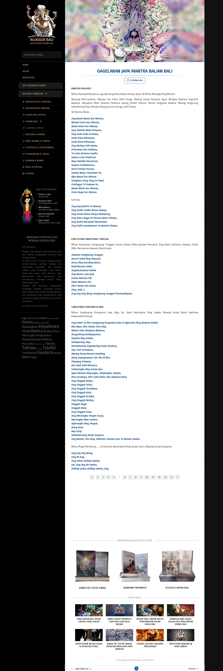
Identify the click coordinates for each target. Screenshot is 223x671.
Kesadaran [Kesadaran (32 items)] (30, 327)
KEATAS (192, 669)
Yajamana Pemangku (135, 587)
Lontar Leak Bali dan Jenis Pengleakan (150, 645)
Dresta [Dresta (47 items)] (27, 322)
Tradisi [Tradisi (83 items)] (49, 348)
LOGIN (25, 71)
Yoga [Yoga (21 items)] (34, 357)
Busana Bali (47, 201)
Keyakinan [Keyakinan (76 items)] (49, 326)
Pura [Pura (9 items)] (36, 344)
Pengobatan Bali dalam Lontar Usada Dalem (89, 620)
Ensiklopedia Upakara (38, 101)
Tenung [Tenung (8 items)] (39, 349)
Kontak (30, 173)
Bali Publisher (148, 660)
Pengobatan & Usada (37, 154)
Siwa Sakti (49, 221)
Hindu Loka (44, 195)
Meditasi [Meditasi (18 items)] (48, 331)
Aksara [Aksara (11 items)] (35, 318)
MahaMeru (48, 208)
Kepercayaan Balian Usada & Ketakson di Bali (88, 645)
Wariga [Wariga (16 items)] (57, 352)
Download (135, 80)
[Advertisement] (134, 508)
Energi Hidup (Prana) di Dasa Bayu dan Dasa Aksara (119, 622)
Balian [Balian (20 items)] (43, 318)
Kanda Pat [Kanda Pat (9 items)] (45, 323)
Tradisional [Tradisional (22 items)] (29, 353)
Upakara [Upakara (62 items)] (45, 352)
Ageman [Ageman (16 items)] (27, 318)
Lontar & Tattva (35, 128)
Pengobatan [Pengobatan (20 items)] (43, 335)
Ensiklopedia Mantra (38, 108)
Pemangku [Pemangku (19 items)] (28, 335)
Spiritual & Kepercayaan (40, 147)
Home (25, 65)
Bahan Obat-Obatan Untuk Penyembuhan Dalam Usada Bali (150, 622)
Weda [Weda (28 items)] (26, 357)
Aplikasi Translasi (33, 93)
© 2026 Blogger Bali (123, 660)
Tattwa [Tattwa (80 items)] (29, 348)
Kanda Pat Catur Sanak (92, 587)
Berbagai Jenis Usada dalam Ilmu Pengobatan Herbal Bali (180, 622)
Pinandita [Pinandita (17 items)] (28, 343)
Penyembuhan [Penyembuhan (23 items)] (32, 339)
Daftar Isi (82, 668)
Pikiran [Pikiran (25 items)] (47, 339)
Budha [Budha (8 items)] (50, 318)
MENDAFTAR (28, 77)
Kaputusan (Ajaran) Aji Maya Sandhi (180, 645)
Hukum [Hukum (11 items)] (36, 322)
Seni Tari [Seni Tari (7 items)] (42, 344)
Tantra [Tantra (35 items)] (50, 343)
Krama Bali (32, 121)
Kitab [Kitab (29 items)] (26, 331)
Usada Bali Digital (36, 114)
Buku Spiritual (34, 167)
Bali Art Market (46, 214)
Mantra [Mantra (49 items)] (37, 331)
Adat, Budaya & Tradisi (38, 141)
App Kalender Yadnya (34, 85)
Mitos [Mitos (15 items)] (57, 331)
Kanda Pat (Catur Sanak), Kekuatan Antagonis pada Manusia (119, 646)
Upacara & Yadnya (35, 134)
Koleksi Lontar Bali (177, 587)
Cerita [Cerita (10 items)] (56, 318)
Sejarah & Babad (34, 160)
